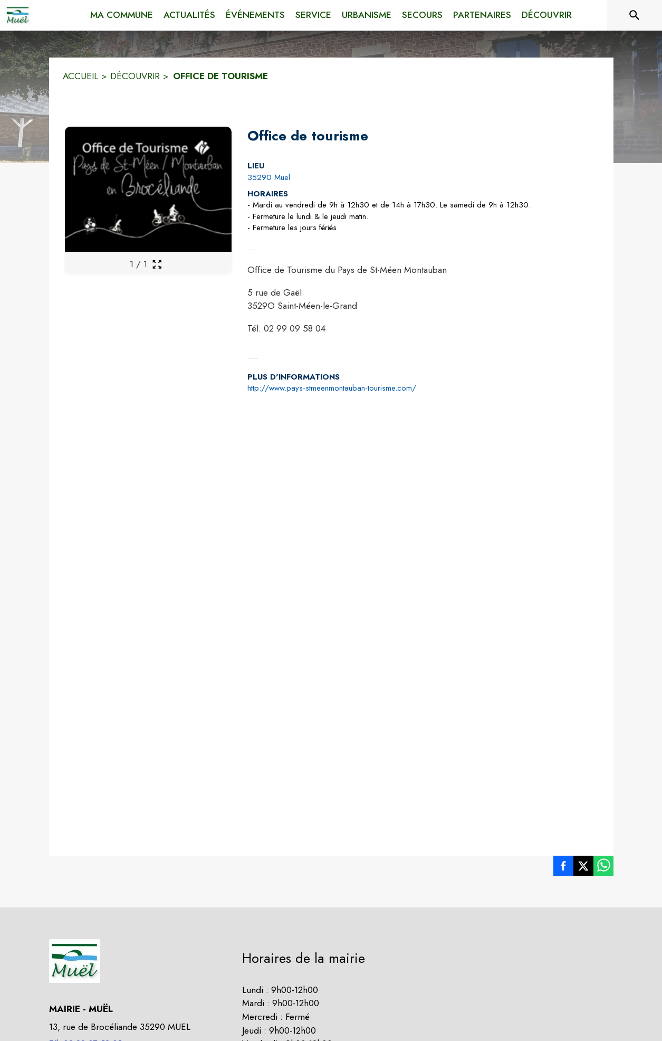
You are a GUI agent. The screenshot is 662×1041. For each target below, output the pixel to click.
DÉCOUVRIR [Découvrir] (135, 76)
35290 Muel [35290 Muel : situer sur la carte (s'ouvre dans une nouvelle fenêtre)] (268, 177)
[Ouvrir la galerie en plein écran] (157, 264)
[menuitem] (121, 13)
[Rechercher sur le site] (634, 15)
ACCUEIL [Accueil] (80, 76)
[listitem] (563, 868)
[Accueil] (17, 15)
